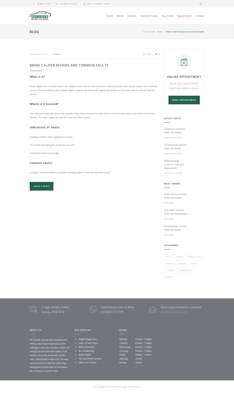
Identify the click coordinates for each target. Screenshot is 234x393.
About (120, 16)
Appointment (184, 16)
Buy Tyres (167, 16)
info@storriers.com (68, 3)
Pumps (194, 263)
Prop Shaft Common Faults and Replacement (175, 212)
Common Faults (149, 16)
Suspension (185, 270)
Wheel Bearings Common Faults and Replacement (174, 164)
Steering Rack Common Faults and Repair (175, 146)
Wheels (169, 277)
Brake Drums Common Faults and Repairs (175, 196)
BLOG (34, 31)
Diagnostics (194, 257)
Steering (170, 270)
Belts (168, 257)
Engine (169, 263)
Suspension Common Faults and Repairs (174, 130)
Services (132, 16)
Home (109, 16)
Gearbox (182, 263)
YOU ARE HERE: (149, 31)
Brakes (57, 54)
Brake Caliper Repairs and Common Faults (69, 65)
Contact (200, 16)
